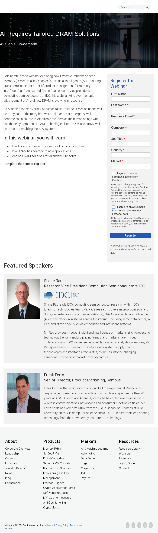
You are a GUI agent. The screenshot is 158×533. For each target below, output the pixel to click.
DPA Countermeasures (57, 497)
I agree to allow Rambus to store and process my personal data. (128, 210)
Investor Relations (16, 468)
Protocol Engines (53, 483)
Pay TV (85, 478)
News (8, 473)
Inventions (125, 458)
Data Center (88, 458)
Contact (124, 468)
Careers (10, 458)
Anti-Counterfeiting (54, 502)
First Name (119, 94)
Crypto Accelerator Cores (59, 488)
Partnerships (13, 483)
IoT (83, 473)
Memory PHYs (52, 448)
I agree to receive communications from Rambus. (125, 177)
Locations (11, 463)
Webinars (124, 453)
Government (88, 468)
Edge (84, 463)
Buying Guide (127, 463)
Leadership (12, 453)
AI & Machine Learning (94, 448)
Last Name (118, 105)
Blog (8, 478)
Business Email (122, 116)
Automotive (88, 453)
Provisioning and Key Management (56, 475)
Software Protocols (55, 492)
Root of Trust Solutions (57, 468)
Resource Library (129, 448)
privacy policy (128, 245)
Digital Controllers (54, 458)
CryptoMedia (51, 507)
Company (118, 127)
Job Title (117, 139)
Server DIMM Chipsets (56, 463)
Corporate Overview (17, 448)
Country (116, 150)
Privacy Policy (62, 525)
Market (116, 161)
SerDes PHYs (51, 453)
